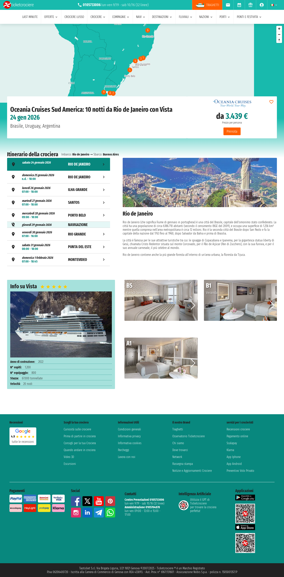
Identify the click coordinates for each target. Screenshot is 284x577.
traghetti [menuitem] (207, 5)
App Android (234, 464)
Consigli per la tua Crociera (80, 443)
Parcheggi (123, 450)
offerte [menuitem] (51, 17)
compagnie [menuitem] (121, 17)
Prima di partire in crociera (80, 436)
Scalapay (232, 443)
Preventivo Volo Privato (240, 471)
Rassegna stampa (182, 464)
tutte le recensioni (23, 442)
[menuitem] (228, 5)
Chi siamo (178, 443)
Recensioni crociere (238, 429)
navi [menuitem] (141, 17)
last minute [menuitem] (30, 17)
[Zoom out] (279, 34)
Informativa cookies (129, 443)
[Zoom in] (279, 29)
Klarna (230, 450)
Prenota (232, 131)
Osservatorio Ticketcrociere (188, 436)
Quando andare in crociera (79, 450)
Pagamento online (237, 436)
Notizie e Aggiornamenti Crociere (192, 471)
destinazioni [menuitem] (162, 17)
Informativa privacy (129, 436)
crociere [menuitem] (98, 17)
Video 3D (69, 457)
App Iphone (234, 457)
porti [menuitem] (225, 17)
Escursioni (70, 464)
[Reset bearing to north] (279, 40)
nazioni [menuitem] (206, 17)
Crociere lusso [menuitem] (74, 17)
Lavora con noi (126, 457)
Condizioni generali (129, 429)
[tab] (58, 164)
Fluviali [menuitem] (186, 17)
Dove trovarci (180, 450)
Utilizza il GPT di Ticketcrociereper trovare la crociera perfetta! (197, 505)
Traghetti (177, 429)
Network (177, 457)
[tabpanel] (200, 212)
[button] (193, 305)
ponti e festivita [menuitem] (249, 17)
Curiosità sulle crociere (77, 429)
